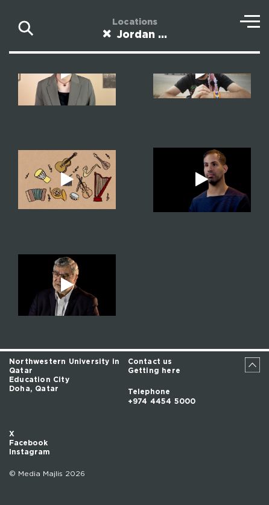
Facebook (28, 443)
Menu (250, 21)
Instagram (29, 452)
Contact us (150, 361)
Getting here (154, 370)
